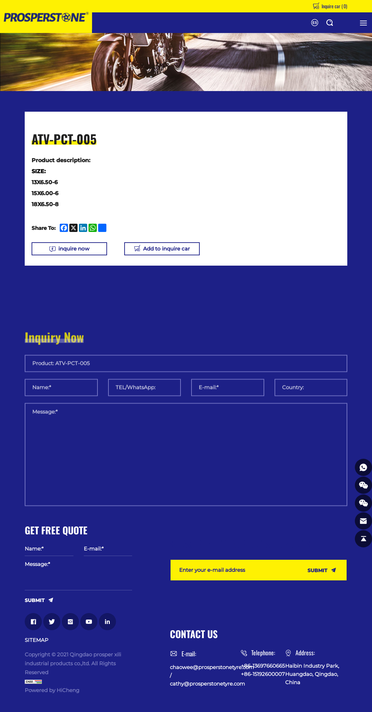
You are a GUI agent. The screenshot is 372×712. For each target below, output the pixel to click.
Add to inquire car (166, 248)
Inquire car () (334, 6)
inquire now (73, 248)
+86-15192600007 (263, 674)
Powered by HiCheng (52, 690)
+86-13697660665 (263, 666)
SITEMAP (36, 640)
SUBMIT (35, 600)
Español (314, 22)
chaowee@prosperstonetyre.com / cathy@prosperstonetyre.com (205, 675)
